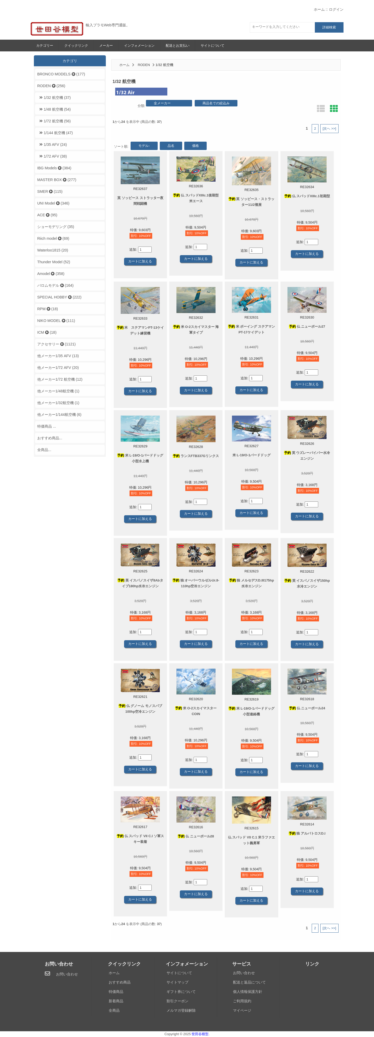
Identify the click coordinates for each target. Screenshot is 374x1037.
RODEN (144, 65)
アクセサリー (56, 344)
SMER (50, 191)
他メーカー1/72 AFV (58, 367)
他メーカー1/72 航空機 (60, 379)
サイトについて (212, 45)
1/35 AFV (52, 144)
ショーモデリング (55, 227)
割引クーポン (177, 1001)
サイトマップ (177, 982)
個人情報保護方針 (247, 992)
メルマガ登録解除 (181, 1010)
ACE (47, 215)
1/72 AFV (52, 156)
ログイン (336, 9)
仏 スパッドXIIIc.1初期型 (307, 196)
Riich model (53, 238)
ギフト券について (181, 992)
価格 (195, 146)
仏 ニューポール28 (196, 836)
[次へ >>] (329, 128)
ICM (47, 332)
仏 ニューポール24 (307, 708)
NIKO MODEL (56, 321)
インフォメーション (139, 45)
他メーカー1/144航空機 (59, 414)
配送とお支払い (177, 45)
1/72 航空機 (54, 121)
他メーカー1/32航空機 (58, 403)
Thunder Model (53, 262)
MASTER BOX (56, 180)
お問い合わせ (67, 974)
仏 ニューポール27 (307, 326)
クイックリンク (76, 45)
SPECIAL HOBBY (59, 297)
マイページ (242, 1010)
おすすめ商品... (49, 438)
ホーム (319, 9)
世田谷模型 (200, 1034)
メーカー (106, 45)
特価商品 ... (46, 426)
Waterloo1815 (52, 250)
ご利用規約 (242, 1001)
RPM (47, 309)
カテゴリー (44, 45)
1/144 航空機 (55, 133)
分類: (141, 106)
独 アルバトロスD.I (307, 833)
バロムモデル (55, 285)
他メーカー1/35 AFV (58, 356)
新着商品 (116, 1001)
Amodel (50, 274)
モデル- (144, 146)
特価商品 (116, 992)
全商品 (114, 1010)
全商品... (44, 450)
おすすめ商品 (120, 982)
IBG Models (54, 168)
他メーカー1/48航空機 (58, 391)
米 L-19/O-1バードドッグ (251, 455)
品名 (171, 146)
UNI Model (53, 203)
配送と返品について (249, 982)
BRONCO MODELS (61, 74)
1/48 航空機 (54, 109)
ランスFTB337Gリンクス (196, 456)
